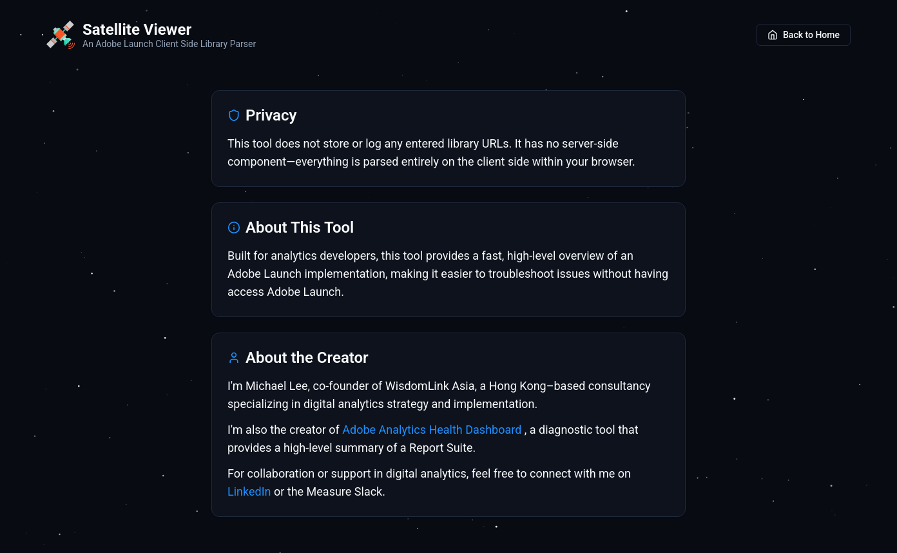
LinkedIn (249, 491)
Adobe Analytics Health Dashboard (433, 429)
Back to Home (803, 35)
